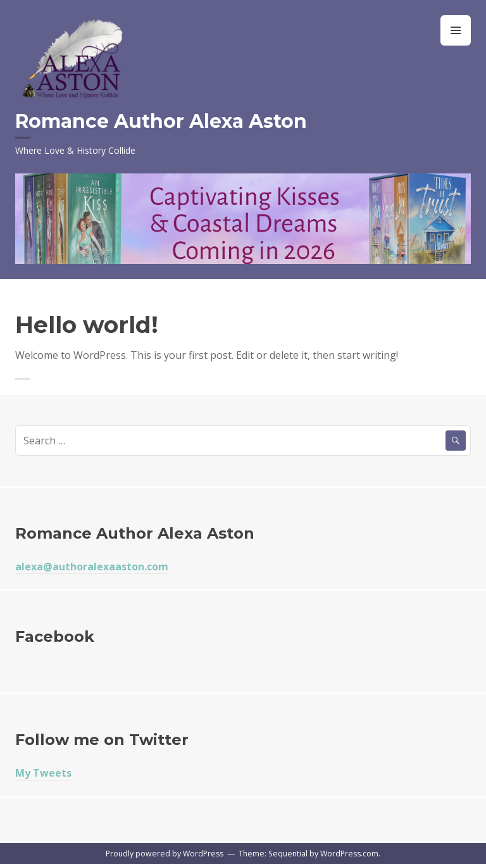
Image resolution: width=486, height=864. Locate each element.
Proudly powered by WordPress (164, 853)
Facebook (54, 636)
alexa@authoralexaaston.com (91, 566)
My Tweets (43, 773)
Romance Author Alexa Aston (161, 121)
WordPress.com (349, 853)
